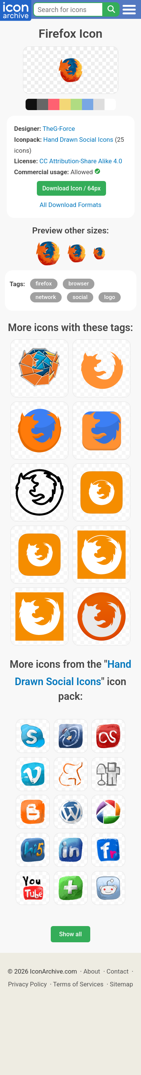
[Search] (111, 9)
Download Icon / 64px (71, 188)
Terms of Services (78, 984)
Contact (117, 971)
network (46, 297)
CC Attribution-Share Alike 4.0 (80, 161)
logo (109, 297)
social (80, 297)
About (91, 971)
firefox (44, 283)
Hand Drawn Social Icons (78, 139)
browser (78, 283)
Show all (70, 934)
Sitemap (121, 984)
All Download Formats (70, 205)
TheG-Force (58, 128)
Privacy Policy (27, 984)
